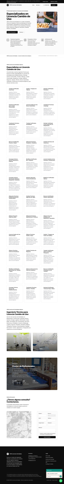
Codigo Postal (41, 422)
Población (50, 422)
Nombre (40, 413)
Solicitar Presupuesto (12, 32)
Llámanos (21, 32)
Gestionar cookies (54, 1)
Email (40, 418)
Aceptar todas (45, 1)
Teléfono (49, 418)
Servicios (38, 5)
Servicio (49, 413)
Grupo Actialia (54, 480)
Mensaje (40, 427)
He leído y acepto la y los (48, 434)
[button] (19, 424)
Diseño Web (49, 480)
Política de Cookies (49, 457)
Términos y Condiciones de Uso (46, 434)
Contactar (54, 5)
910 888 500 (46, 5)
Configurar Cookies (49, 464)
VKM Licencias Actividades (14, 5)
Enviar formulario (47, 437)
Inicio (33, 5)
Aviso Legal (48, 455)
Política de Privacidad (51, 433)
